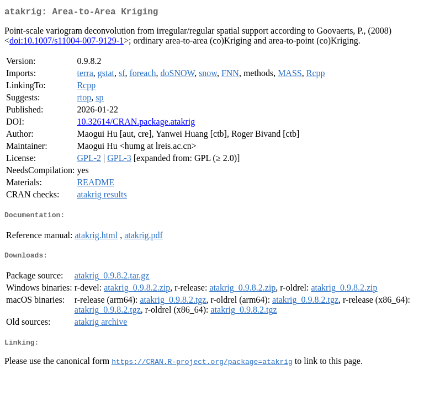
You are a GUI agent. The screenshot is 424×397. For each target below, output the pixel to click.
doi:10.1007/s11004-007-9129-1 (66, 42)
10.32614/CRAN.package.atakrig (136, 123)
